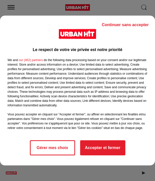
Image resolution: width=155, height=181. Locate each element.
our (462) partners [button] (31, 60)
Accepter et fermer (102, 148)
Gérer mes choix (52, 148)
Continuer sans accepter (125, 25)
